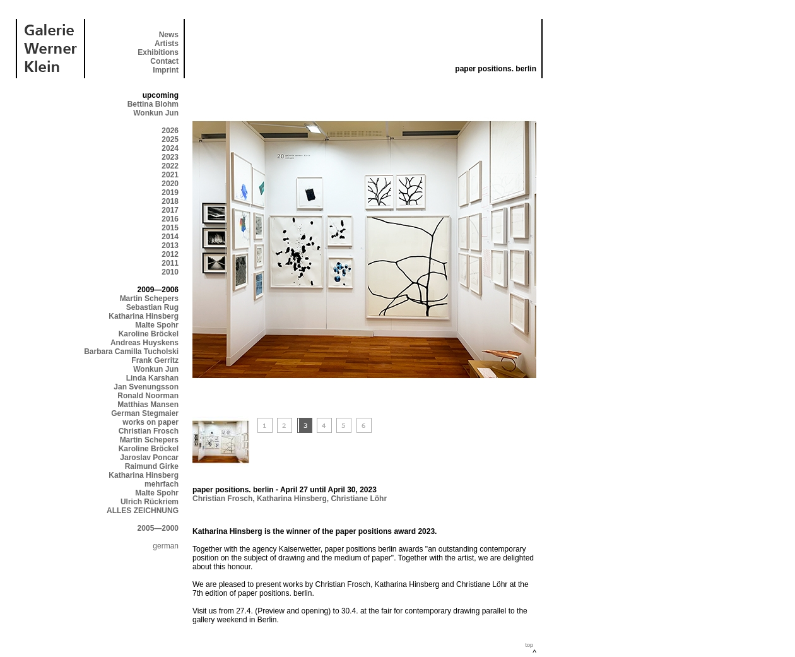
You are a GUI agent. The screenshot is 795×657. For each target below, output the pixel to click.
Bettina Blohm (153, 104)
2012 (170, 254)
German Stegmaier (145, 413)
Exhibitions (158, 52)
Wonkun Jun (156, 113)
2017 (170, 210)
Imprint (166, 70)
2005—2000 (158, 528)
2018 (170, 201)
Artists (167, 43)
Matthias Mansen (148, 404)
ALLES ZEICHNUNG (143, 510)
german (166, 546)
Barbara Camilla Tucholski (131, 351)
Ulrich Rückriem (150, 501)
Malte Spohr (157, 325)
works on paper (150, 422)
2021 (170, 174)
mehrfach (161, 484)
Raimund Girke (152, 466)
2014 (170, 236)
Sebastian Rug (152, 307)
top (529, 645)
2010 (170, 272)
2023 (170, 157)
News (169, 34)
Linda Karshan (152, 378)
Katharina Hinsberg (144, 316)
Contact (164, 61)
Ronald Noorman (148, 395)
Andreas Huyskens (144, 342)
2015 (170, 227)
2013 (170, 245)
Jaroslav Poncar (149, 457)
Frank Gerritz (155, 360)
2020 (170, 183)
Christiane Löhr (359, 498)
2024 (170, 148)
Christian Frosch (149, 431)
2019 (170, 192)
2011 (170, 263)
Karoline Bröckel (149, 333)
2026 (170, 130)
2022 (170, 166)
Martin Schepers (149, 298)
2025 (170, 139)
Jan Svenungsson (146, 386)
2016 (170, 219)
